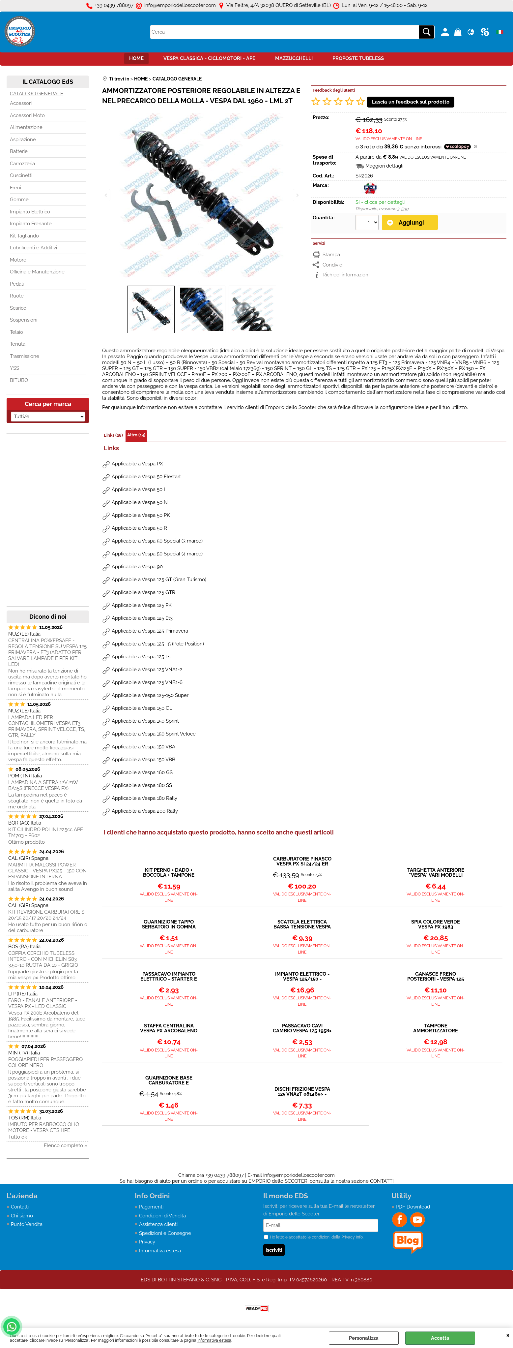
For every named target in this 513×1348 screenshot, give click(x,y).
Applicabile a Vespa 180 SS (142, 785)
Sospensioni (23, 320)
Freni (15, 188)
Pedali (17, 284)
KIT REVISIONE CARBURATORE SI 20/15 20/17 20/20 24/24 (47, 915)
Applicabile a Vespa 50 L (139, 489)
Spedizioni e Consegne (165, 1233)
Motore (18, 260)
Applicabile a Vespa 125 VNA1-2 (147, 670)
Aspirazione (23, 139)
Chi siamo (22, 1216)
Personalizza (364, 1338)
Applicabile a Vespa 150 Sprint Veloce (154, 734)
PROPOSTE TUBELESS (358, 58)
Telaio (16, 332)
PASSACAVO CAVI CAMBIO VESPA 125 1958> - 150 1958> (302, 1028)
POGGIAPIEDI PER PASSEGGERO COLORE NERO (45, 1062)
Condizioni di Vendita (162, 1216)
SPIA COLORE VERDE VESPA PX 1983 (435, 924)
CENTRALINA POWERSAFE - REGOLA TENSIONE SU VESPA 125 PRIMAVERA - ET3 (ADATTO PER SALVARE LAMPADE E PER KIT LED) (47, 652)
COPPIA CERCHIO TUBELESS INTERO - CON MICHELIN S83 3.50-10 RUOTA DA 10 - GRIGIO (43, 959)
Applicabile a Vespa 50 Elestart (146, 477)
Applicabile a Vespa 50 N (140, 502)
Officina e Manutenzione (37, 272)
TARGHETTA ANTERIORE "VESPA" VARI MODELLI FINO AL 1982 (435, 873)
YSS (14, 368)
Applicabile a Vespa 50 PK (141, 515)
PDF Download (413, 1207)
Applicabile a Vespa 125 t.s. (141, 657)
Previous (106, 195)
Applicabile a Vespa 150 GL (142, 708)
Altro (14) (136, 434)
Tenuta (17, 344)
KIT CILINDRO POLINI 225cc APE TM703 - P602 (45, 832)
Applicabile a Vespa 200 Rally (145, 811)
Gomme (19, 200)
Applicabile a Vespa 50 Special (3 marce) (157, 541)
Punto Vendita (27, 1224)
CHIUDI (508, 1335)
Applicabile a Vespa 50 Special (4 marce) (157, 554)
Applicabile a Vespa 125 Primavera (150, 631)
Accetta (440, 1338)
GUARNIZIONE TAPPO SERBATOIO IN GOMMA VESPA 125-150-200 (169, 924)
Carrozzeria (22, 164)
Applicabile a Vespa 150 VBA (143, 747)
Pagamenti (151, 1207)
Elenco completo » (65, 1145)
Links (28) (113, 435)
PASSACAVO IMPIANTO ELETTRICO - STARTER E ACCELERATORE (168, 977)
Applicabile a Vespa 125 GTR (143, 592)
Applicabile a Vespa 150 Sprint (145, 721)
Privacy (147, 1242)
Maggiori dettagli (384, 166)
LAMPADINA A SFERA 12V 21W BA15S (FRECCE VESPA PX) (43, 785)
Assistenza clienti (158, 1224)
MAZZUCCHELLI (294, 58)
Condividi (333, 265)
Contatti (20, 1207)
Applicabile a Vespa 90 (137, 567)
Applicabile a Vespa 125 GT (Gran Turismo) (159, 579)
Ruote (17, 296)
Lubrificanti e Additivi (33, 248)
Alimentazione (26, 127)
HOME (136, 58)
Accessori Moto (27, 115)
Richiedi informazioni (346, 275)
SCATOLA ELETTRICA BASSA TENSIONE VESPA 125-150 (302, 924)
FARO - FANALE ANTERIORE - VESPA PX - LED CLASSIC (42, 1003)
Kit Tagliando (24, 236)
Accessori (21, 103)
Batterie (19, 151)
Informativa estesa (214, 1340)
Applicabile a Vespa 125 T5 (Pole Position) (158, 644)
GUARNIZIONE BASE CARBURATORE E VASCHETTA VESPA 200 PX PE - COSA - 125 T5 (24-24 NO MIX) (169, 1080)
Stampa (331, 255)
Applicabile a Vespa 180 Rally (144, 798)
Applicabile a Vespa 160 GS (142, 772)
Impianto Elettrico (30, 212)
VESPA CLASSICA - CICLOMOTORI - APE (209, 58)
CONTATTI (382, 1181)
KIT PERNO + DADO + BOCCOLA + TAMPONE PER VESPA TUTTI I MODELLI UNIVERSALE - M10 (168, 873)
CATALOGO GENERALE (36, 94)
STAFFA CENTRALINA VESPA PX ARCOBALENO (168, 1028)
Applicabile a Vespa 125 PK (142, 605)
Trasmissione (24, 356)
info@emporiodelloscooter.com (299, 1175)
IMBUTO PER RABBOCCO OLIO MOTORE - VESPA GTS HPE (43, 1127)
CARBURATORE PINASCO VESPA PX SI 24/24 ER (302, 861)
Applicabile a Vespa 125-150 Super (150, 695)
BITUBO (19, 380)
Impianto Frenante (31, 224)
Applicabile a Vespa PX (137, 464)
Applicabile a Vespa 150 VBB (143, 760)
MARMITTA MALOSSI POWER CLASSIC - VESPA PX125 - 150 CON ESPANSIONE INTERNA (47, 871)
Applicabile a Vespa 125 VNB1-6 (147, 682)
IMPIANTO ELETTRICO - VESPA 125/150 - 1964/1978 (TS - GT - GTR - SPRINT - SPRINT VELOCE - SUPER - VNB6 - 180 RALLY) (302, 977)
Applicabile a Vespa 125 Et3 (142, 618)
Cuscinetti (21, 175)
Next (297, 195)
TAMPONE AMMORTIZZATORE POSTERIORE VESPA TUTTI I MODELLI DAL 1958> (435, 1028)
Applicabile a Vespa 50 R (139, 528)
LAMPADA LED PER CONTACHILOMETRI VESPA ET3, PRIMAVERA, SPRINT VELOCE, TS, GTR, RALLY (46, 726)
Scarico (18, 308)
